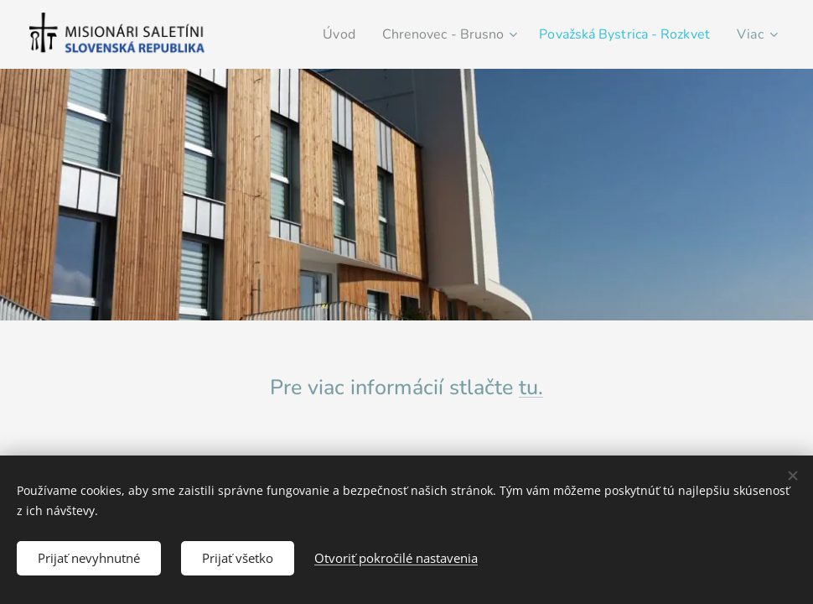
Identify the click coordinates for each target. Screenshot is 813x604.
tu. (531, 387)
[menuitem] (313, 34)
